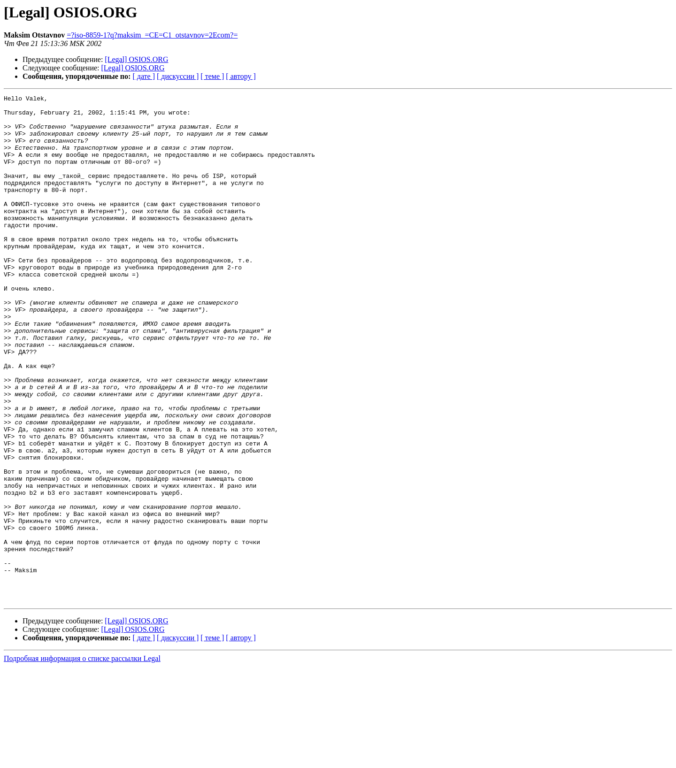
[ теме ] (212, 76)
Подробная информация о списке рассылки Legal (82, 760)
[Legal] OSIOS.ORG (136, 59)
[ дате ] (143, 76)
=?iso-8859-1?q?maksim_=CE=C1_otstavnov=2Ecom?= (152, 35)
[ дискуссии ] (178, 76)
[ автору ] (240, 76)
